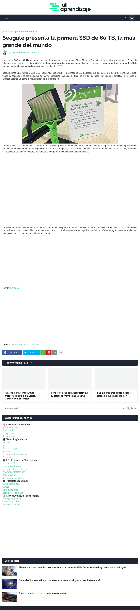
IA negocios (8, 433)
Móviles (6, 442)
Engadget (14, 288)
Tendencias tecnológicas (14, 454)
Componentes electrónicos (15, 469)
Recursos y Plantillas (12, 493)
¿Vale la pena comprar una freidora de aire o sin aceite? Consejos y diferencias (20, 395)
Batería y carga (10, 448)
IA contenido (8, 436)
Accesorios (7, 451)
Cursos (5, 487)
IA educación (8, 430)
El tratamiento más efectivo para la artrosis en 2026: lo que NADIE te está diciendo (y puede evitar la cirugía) (72, 567)
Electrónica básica (11, 466)
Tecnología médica (11, 504)
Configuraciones (10, 490)
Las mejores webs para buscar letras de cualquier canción (113, 394)
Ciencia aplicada (10, 501)
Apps (5, 445)
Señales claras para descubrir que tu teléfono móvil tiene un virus (70, 394)
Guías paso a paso (11, 484)
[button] (6, 18)
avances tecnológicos (31, 31)
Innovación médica (11, 499)
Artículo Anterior (12, 408)
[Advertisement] (70, 261)
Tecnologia (36, 344)
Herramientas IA (10, 427)
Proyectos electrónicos (13, 472)
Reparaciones (9, 475)
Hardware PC (9, 463)
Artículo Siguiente (127, 408)
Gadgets (6, 457)
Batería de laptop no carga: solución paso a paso (43, 593)
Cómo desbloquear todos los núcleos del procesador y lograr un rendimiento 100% (60, 580)
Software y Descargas (13, 478)
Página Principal (10, 31)
